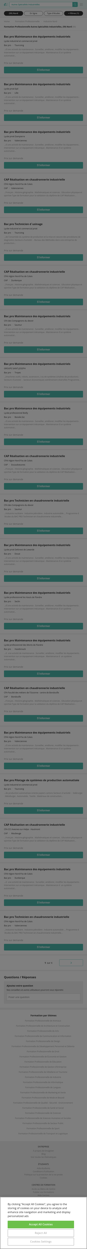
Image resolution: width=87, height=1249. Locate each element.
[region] (43, 1223)
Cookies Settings (41, 1241)
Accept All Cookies (41, 1224)
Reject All (41, 1233)
